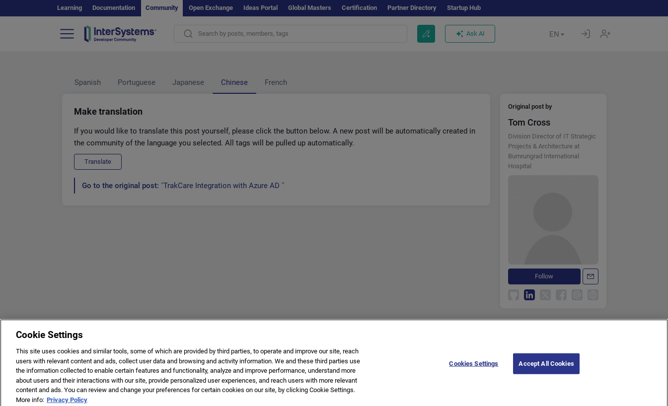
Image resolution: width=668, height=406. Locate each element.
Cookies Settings (473, 367)
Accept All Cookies (546, 367)
